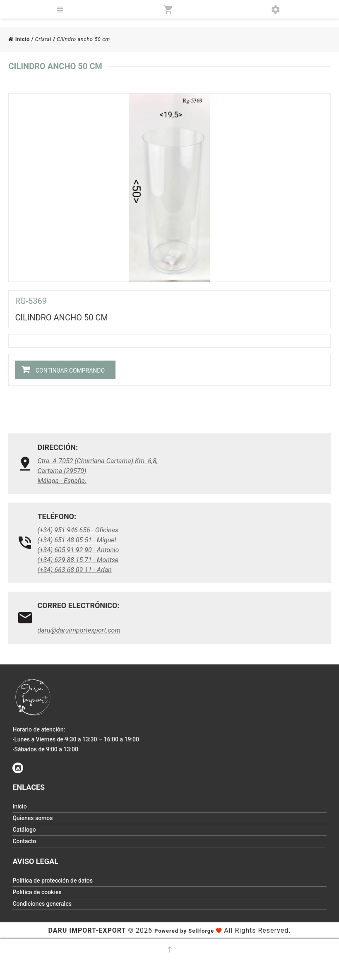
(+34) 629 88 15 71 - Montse (77, 560)
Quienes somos (32, 818)
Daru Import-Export (87, 930)
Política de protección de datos (52, 880)
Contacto (24, 841)
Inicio (18, 39)
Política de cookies (36, 892)
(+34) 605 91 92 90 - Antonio (78, 550)
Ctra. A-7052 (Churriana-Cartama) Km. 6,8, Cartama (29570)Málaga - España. (97, 471)
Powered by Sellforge (184, 931)
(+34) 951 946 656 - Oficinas (77, 530)
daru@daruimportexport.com (78, 630)
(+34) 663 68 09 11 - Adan (74, 570)
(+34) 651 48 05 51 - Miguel (76, 540)
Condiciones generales (41, 903)
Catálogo (24, 829)
